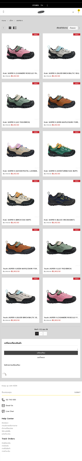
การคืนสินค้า (6, 448)
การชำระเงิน (6, 451)
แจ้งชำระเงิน (6, 434)
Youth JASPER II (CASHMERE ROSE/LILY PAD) (62, 317)
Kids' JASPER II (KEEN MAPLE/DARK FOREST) (62, 122)
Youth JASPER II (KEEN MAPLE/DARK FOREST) (21, 268)
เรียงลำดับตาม (62, 28)
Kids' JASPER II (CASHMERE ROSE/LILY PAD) (21, 73)
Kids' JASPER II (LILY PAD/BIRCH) (16, 122)
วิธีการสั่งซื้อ (6, 431)
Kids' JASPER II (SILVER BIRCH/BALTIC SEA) (61, 73)
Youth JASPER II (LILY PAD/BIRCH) (57, 268)
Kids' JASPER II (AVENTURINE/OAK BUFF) (60, 171)
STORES (35, 5)
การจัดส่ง (5, 446)
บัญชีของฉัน (6, 443)
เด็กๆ (11, 21)
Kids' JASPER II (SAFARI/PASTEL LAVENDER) (21, 171)
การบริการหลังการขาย (9, 425)
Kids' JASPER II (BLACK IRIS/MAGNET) (59, 220)
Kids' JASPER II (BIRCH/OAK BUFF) (17, 220)
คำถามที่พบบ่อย (7, 428)
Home (4, 21)
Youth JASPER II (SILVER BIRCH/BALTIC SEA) (21, 317)
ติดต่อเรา (5, 423)
